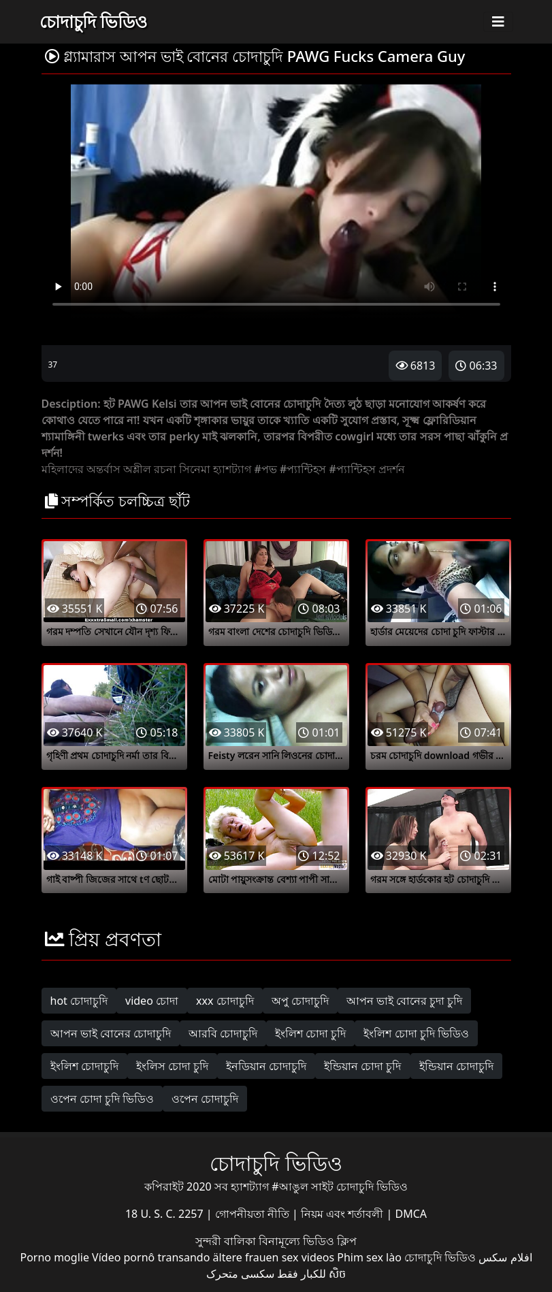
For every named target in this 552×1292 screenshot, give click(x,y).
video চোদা (151, 1000)
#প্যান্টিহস (303, 469)
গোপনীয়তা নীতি (253, 1213)
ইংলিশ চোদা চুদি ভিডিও (415, 1033)
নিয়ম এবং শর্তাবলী (343, 1213)
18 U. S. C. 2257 (165, 1213)
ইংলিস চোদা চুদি (172, 1066)
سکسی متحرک (240, 1273)
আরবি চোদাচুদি (223, 1033)
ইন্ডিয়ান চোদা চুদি (362, 1066)
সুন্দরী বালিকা (227, 1240)
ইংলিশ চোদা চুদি (310, 1033)
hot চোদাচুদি (79, 1000)
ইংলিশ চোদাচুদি (84, 1066)
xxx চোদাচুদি (225, 1000)
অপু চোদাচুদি (300, 1000)
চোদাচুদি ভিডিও (93, 21)
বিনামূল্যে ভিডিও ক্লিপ (308, 1240)
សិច (337, 1273)
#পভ (265, 469)
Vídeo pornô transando (151, 1257)
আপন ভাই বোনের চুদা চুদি (404, 1000)
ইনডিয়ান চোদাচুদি (266, 1066)
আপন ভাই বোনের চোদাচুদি (110, 1033)
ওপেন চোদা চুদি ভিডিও (102, 1098)
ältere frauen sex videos (274, 1257)
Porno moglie (54, 1257)
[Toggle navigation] (498, 22)
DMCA (411, 1213)
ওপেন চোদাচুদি (205, 1098)
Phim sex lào (369, 1257)
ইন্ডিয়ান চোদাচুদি (456, 1066)
